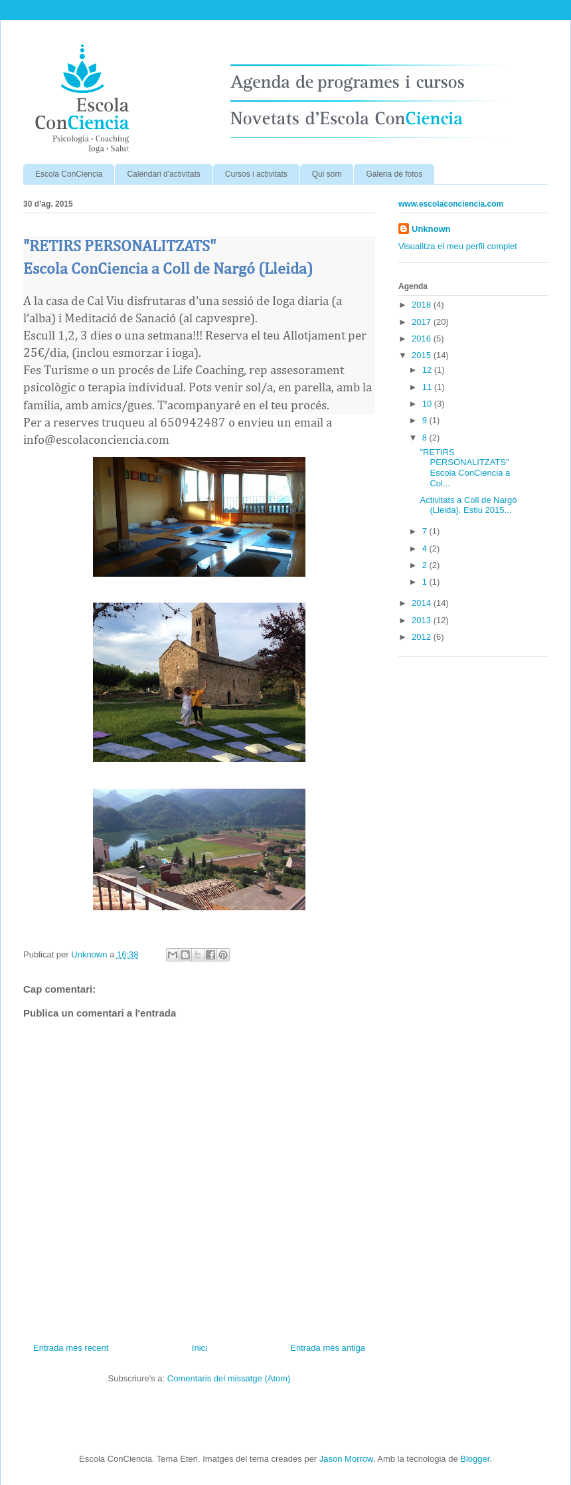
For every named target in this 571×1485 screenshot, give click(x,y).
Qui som (327, 174)
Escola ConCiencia (68, 174)
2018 (423, 305)
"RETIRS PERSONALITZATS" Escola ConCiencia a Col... (465, 467)
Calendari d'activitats (163, 174)
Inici (199, 1348)
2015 (423, 355)
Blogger (474, 1459)
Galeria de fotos (394, 174)
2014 (423, 603)
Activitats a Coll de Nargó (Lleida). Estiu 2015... (468, 505)
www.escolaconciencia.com (450, 204)
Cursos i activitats (256, 174)
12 (428, 370)
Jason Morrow (346, 1459)
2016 (423, 339)
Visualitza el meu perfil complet (457, 246)
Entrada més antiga (327, 1348)
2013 (423, 620)
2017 (423, 322)
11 (428, 387)
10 (428, 404)
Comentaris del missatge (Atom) (229, 1378)
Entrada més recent (70, 1348)
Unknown (431, 229)
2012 (423, 637)
